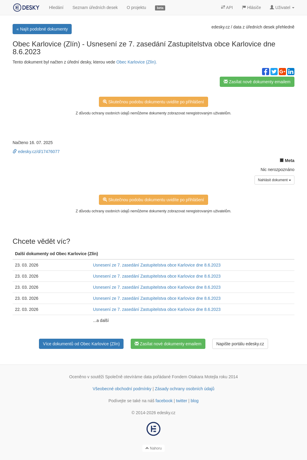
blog (194, 400)
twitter (181, 400)
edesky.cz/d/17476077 (36, 151)
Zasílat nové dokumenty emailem (257, 81)
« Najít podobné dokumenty (42, 29)
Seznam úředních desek (95, 7)
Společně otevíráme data (128, 376)
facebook (164, 400)
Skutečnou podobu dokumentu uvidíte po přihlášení (153, 101)
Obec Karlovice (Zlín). (136, 62)
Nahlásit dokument (274, 180)
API (227, 7)
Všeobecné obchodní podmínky (122, 388)
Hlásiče (251, 7)
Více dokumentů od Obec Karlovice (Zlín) (81, 343)
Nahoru (153, 448)
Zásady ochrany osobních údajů (184, 388)
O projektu (136, 7)
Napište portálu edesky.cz (240, 343)
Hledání (56, 7)
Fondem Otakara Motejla (195, 376)
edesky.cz (220, 27)
